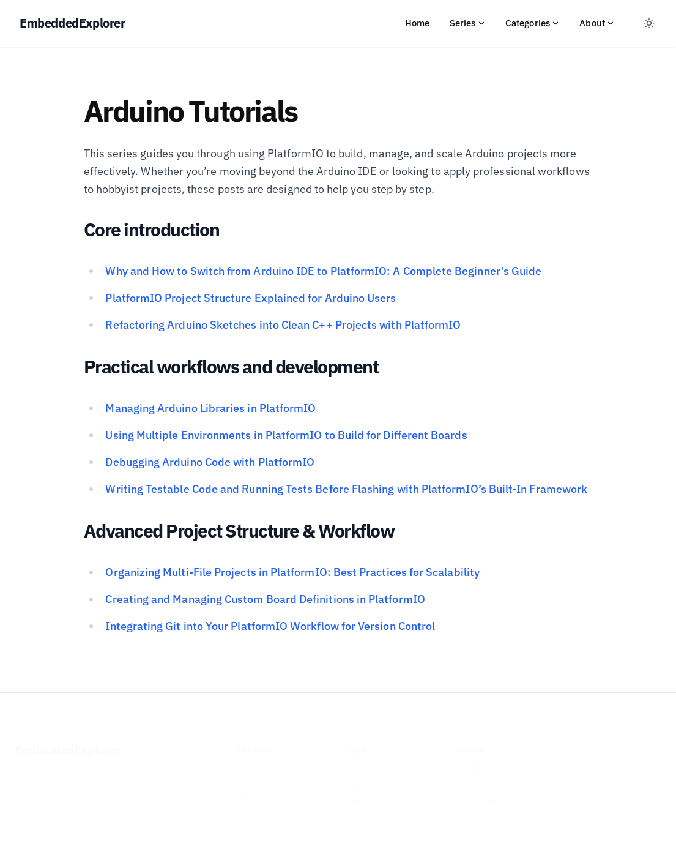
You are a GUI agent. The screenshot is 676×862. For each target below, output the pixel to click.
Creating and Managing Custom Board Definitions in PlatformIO (265, 599)
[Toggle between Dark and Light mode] (649, 23)
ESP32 (248, 757)
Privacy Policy (483, 774)
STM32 (249, 791)
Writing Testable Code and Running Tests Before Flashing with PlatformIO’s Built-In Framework (346, 489)
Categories (532, 23)
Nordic (249, 774)
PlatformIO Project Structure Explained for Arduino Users (250, 298)
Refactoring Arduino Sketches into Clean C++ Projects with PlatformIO (283, 325)
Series (468, 23)
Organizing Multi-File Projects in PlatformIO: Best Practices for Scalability (292, 572)
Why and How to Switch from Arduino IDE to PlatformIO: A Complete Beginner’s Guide (323, 271)
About (597, 23)
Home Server (372, 791)
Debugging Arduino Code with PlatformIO (209, 462)
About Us (475, 757)
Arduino (362, 757)
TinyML (361, 774)
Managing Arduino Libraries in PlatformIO (210, 408)
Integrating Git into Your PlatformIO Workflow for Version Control (270, 626)
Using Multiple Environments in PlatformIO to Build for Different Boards (286, 435)
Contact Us (478, 791)
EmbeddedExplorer (68, 740)
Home (417, 23)
